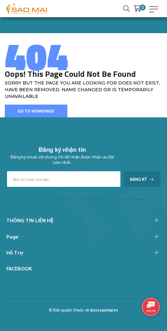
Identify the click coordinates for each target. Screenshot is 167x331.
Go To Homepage (36, 110)
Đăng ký (138, 179)
